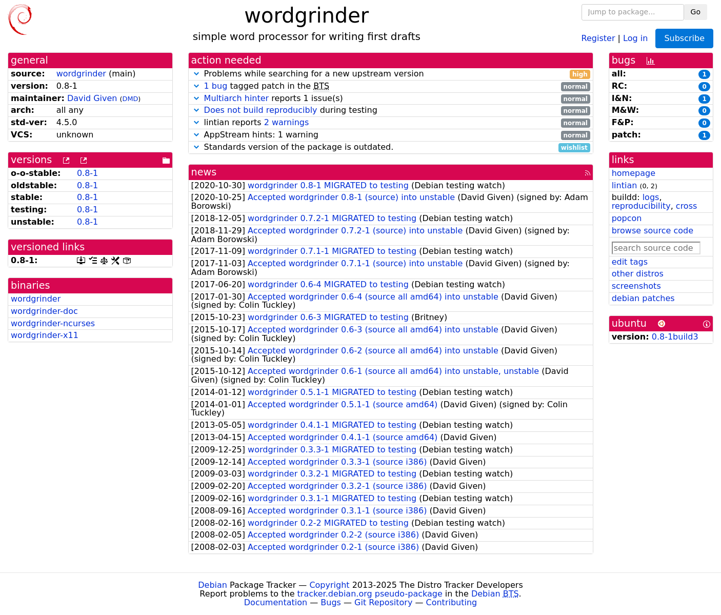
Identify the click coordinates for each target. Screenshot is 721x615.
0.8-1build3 (675, 337)
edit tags (630, 262)
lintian (624, 185)
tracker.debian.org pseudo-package (370, 594)
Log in (635, 38)
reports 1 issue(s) (390, 98)
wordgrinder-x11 (44, 335)
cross (686, 206)
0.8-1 (87, 173)
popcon (627, 218)
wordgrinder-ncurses (53, 323)
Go (695, 12)
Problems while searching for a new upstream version (390, 74)
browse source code (652, 230)
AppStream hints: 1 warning (390, 135)
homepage (633, 173)
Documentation (275, 602)
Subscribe (684, 38)
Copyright (329, 585)
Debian (212, 585)
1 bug (216, 86)
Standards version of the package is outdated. (390, 147)
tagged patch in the (390, 86)
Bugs (331, 602)
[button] (196, 73)
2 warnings (286, 122)
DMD (130, 99)
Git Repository (383, 602)
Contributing (451, 602)
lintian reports (390, 122)
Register (598, 38)
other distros (638, 274)
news (204, 172)
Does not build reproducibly (260, 110)
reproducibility (641, 206)
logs (651, 197)
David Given (92, 98)
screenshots (636, 286)
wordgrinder (81, 73)
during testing (390, 110)
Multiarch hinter (236, 98)
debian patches (643, 298)
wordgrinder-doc (44, 311)
